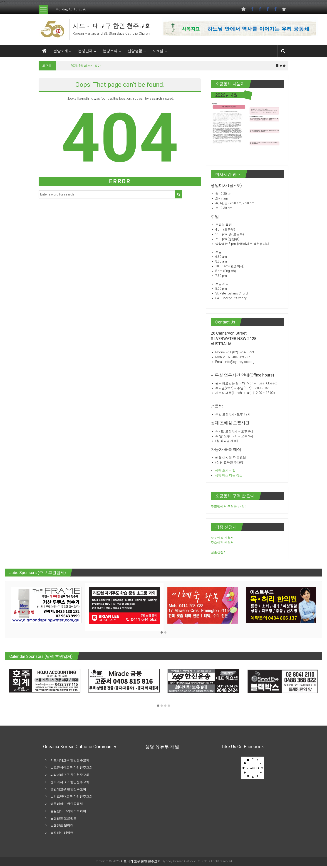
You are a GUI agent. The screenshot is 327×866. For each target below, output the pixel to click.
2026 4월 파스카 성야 (85, 66)
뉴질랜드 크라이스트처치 (68, 811)
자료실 (157, 51)
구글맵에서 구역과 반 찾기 (229, 506)
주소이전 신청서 (222, 542)
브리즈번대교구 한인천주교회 (71, 796)
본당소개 (60, 51)
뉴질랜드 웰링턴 (61, 825)
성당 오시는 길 (225, 470)
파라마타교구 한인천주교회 (69, 775)
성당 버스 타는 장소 (229, 475)
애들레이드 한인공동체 (66, 804)
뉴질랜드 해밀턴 (61, 833)
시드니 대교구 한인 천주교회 (112, 25)
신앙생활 (135, 51)
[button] (162, 632)
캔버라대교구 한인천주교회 (69, 782)
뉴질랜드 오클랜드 (63, 818)
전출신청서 (219, 552)
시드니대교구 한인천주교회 (69, 760)
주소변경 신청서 (222, 538)
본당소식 (110, 51)
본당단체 (85, 51)
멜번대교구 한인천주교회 (68, 789)
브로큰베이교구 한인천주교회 (71, 767)
